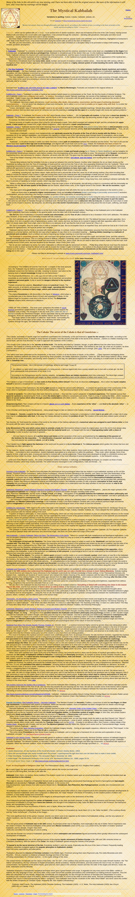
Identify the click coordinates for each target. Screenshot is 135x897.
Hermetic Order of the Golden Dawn (83, 708)
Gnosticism (58, 20)
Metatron (56, 294)
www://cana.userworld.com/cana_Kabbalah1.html (84, 253)
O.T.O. (71, 722)
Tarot (85, 144)
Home (16, 894)
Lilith (100, 349)
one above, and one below (81, 158)
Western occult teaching (16, 146)
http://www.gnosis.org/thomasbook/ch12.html (52, 761)
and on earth (59, 404)
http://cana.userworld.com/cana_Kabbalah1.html (24, 90)
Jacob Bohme (98, 410)
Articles (21, 894)
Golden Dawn (11, 724)
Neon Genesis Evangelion (33, 728)
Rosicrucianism (128, 18)
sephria (56, 129)
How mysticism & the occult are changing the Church (77, 20)
